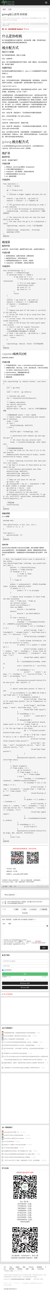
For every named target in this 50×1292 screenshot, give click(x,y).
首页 (4, 9)
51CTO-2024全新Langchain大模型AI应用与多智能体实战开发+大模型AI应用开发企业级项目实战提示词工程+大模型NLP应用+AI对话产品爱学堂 (26, 1058)
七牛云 (41, 1279)
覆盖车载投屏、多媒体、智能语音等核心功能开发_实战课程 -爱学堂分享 (24, 1063)
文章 (9, 9)
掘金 (14, 868)
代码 (24, 909)
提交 (44, 948)
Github (31, 1267)
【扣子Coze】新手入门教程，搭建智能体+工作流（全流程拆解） (22, 1160)
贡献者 (17, 1267)
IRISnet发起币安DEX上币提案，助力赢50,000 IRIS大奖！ (25, 902)
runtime (32, 909)
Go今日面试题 (8, 994)
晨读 (24, 1267)
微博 (11, 886)
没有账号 (31, 919)
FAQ (11, 1267)
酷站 (33, 1269)
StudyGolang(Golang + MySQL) (21, 1279)
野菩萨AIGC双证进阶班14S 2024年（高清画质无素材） (20, 1045)
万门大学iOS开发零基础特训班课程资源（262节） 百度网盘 (21, 1042)
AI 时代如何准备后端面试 (11, 1148)
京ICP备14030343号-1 (10, 1289)
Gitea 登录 (25, 987)
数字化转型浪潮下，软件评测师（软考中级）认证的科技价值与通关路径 (24, 1048)
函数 (16, 909)
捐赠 (27, 1269)
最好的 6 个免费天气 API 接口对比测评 (15, 1144)
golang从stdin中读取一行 (11, 1132)
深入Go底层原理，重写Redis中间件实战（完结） (18, 1036)
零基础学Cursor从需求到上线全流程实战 (15, 1053)
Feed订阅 (41, 1269)
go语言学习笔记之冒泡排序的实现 (13, 1135)
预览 (10, 923)
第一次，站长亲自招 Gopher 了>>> (15, 29)
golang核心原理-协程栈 (20, 874)
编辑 (4, 923)
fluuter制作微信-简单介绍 (15, 903)
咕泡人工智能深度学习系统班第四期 (14, 1039)
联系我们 (19, 1269)
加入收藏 (5, 886)
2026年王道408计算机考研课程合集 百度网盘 (17, 1157)
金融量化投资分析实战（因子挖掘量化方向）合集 (18, 1151)
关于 (5, 1267)
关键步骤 (43, 909)
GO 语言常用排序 (9, 1141)
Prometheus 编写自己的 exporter (14, 1138)
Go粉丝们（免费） (32, 1258)
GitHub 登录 (25, 983)
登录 (19, 919)
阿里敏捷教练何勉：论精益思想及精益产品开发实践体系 (19, 1033)
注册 (9, 976)
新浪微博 (39, 1267)
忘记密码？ (45, 976)
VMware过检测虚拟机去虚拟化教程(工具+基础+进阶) (19, 1154)
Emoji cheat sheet (39, 943)
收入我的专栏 (10, 895)
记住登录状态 (7, 970)
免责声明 (11, 1269)
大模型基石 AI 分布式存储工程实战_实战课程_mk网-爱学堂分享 (22, 1067)
